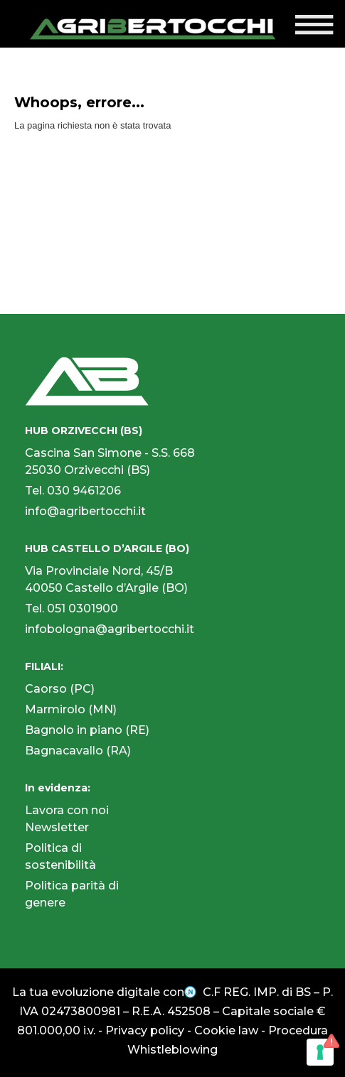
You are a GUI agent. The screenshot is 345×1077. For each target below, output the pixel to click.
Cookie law (226, 1030)
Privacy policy (144, 1030)
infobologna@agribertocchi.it (109, 629)
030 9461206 (84, 490)
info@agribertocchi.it (85, 511)
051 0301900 (82, 608)
